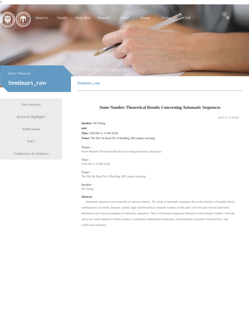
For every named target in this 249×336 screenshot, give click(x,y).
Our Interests (31, 104)
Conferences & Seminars (31, 153)
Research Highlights (31, 116)
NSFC (31, 141)
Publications (31, 128)
